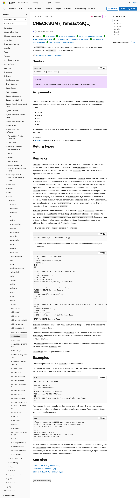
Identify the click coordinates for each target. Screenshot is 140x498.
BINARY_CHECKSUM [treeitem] (19, 324)
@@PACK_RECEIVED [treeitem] (19, 312)
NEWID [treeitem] (14, 431)
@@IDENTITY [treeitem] (16, 308)
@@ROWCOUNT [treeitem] (17, 316)
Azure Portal (112, 9)
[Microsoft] (4, 3)
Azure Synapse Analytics (42, 39)
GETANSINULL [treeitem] (16, 405)
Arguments (117, 23)
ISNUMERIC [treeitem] (15, 421)
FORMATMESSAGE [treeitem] (18, 391)
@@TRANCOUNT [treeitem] (17, 320)
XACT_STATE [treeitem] (16, 447)
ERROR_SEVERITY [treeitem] (18, 383)
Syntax (116, 20)
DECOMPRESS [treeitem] (16, 361)
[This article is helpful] (131, 42)
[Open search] (129, 3)
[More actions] (105, 16)
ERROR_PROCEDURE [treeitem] (18, 378)
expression (39, 140)
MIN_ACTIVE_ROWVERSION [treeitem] (19, 426)
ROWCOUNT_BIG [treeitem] (17, 439)
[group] (70, 288)
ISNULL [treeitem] (14, 416)
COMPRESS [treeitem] (15, 332)
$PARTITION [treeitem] (15, 300)
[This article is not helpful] (134, 42)
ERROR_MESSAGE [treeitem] (18, 369)
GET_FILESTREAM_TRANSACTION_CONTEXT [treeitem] (19, 397)
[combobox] (15, 19)
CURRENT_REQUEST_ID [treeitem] (19, 348)
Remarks (117, 29)
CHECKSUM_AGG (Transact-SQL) (46, 466)
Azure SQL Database (67, 36)
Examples (117, 32)
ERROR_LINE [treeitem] (16, 364)
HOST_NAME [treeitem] (16, 413)
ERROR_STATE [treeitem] (16, 387)
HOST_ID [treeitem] (14, 408)
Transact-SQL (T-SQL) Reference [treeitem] (15, 130)
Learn (35, 16)
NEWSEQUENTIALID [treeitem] (18, 435)
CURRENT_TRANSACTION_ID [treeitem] (19, 355)
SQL (41, 16)
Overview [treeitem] (13, 197)
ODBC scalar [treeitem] (14, 200)
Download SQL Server (128, 9)
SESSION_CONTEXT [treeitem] (18, 443)
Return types (118, 26)
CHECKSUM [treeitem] (15, 328)
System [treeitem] (14, 296)
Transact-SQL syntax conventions (48, 55)
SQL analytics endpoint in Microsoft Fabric (72, 39)
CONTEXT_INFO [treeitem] (17, 343)
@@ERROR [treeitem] (15, 304)
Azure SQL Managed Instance (90, 36)
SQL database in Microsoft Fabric (62, 42)
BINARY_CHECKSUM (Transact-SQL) (48, 472)
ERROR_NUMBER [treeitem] (17, 372)
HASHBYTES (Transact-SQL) (44, 469)
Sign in (135, 3)
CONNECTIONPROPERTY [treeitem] (19, 338)
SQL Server (49, 16)
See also (117, 35)
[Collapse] (26, 15)
